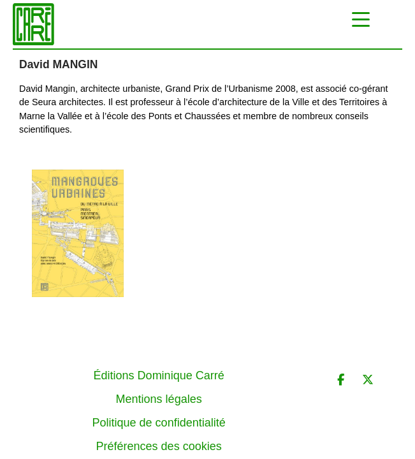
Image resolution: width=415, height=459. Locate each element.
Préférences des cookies (159, 413)
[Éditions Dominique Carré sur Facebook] (340, 348)
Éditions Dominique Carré (159, 343)
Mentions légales (159, 366)
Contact (158, 437)
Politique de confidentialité (159, 390)
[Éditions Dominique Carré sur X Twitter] (367, 348)
